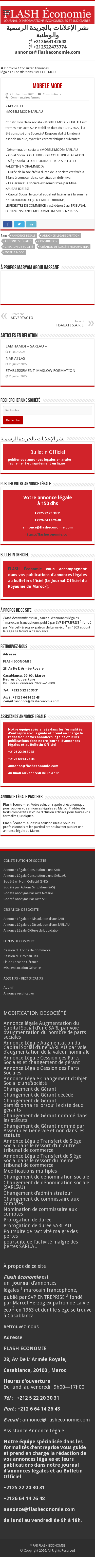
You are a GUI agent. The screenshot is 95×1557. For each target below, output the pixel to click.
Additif (8, 987)
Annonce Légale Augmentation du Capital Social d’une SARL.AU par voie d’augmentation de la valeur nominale (46, 1047)
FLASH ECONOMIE (52, 1545)
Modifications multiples (31, 1171)
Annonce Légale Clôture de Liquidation (32, 930)
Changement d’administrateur (38, 1193)
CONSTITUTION (48, 241)
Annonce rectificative (19, 993)
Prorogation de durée (27, 1220)
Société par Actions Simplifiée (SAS (29, 887)
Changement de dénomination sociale (47, 1177)
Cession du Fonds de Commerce (27, 950)
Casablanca (40, 631)
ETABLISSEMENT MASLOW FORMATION (40, 370)
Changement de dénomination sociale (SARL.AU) (46, 1185)
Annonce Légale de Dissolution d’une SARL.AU (37, 924)
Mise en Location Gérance (22, 968)
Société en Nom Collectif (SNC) (26, 881)
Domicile (9, 68)
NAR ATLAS (15, 358)
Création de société (19, 247)
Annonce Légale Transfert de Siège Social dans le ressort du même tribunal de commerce (42, 1160)
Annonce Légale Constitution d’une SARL (32, 870)
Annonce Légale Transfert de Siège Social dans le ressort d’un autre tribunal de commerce (42, 1145)
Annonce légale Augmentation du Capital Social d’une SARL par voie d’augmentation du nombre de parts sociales (45, 1030)
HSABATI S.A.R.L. (58, 323)
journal (44, 618)
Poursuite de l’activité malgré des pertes (41, 1234)
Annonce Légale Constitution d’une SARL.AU (35, 875)
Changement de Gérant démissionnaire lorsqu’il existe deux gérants (43, 1105)
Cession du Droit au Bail (21, 956)
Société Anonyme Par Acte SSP (25, 899)
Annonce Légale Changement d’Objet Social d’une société (45, 1081)
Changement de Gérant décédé (38, 1095)
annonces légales (18, 241)
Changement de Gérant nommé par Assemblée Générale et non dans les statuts (44, 1130)
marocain (12, 623)
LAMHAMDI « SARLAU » (26, 346)
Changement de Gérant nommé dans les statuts (45, 1118)
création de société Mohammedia (64, 247)
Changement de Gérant (30, 1089)
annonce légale (23, 235)
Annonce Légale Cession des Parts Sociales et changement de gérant (42, 1060)
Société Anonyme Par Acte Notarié (28, 893)
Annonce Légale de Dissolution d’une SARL (34, 919)
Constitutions (23, 72)
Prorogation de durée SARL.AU (37, 1226)
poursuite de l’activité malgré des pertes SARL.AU (41, 1244)
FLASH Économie (25, 569)
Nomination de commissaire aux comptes (40, 1211)
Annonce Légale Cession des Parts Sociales (42, 1070)
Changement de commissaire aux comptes (41, 1201)
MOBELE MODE (14, 252)
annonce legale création (61, 235)
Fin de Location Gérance (21, 962)
